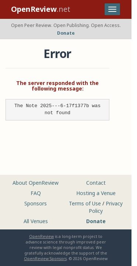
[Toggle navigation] (112, 9)
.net (40, 9)
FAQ (36, 193)
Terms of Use (85, 203)
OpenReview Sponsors (45, 258)
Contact (96, 182)
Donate (66, 33)
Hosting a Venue (96, 193)
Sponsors (35, 203)
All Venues (36, 221)
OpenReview (41, 236)
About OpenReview (36, 182)
